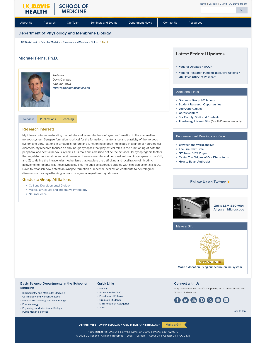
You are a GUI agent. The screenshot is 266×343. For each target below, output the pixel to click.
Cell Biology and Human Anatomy (44, 296)
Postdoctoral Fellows (114, 296)
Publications (48, 119)
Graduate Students (113, 300)
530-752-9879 (170, 332)
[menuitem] (49, 22)
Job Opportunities (190, 109)
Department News (140, 22)
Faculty (106, 288)
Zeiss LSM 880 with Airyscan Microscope (229, 207)
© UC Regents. (88, 335)
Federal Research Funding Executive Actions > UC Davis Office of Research (209, 75)
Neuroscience (38, 194)
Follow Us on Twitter (210, 182)
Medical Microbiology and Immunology (47, 300)
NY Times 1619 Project (193, 153)
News (203, 4)
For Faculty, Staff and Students (199, 117)
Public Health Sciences (38, 312)
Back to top (239, 311)
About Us (26, 22)
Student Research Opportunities (200, 104)
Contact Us (170, 22)
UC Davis (184, 335)
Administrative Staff (113, 292)
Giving (223, 4)
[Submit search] (242, 10)
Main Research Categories (117, 303)
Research (50, 22)
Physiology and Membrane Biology (80, 42)
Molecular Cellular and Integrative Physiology (58, 190)
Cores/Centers (188, 113)
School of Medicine (50, 42)
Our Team (73, 22)
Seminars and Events (104, 22)
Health (238, 4)
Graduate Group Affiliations (197, 100)
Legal (130, 335)
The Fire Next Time (191, 149)
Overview (27, 119)
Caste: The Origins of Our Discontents (204, 157)
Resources (195, 22)
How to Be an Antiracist (194, 161)
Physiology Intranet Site (194, 121)
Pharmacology (33, 304)
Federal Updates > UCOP (195, 67)
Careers (213, 4)
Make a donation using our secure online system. (210, 251)
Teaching (68, 119)
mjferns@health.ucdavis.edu (71, 88)
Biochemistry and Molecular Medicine (46, 293)
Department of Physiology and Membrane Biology (64, 33)
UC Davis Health (29, 42)
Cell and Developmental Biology (50, 185)
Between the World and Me (196, 145)
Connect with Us (187, 283)
